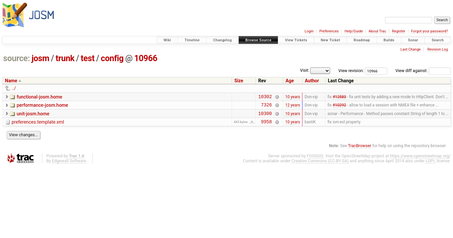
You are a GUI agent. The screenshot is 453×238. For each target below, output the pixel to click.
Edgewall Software (69, 164)
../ (14, 88)
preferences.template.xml (38, 125)
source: (16, 58)
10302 (265, 97)
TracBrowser (359, 149)
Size (238, 80)
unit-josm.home (33, 115)
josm (40, 58)
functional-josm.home (39, 96)
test (87, 58)
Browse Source (258, 40)
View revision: (351, 70)
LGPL (430, 164)
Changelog (222, 40)
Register (398, 31)
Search (438, 40)
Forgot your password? (429, 31)
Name (11, 80)
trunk (65, 58)
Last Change (410, 49)
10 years (292, 97)
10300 (265, 116)
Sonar (413, 40)
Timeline (192, 40)
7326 (266, 106)
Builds (389, 40)
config (112, 58)
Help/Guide (354, 31)
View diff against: (423, 70)
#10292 (339, 106)
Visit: (304, 70)
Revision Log (437, 49)
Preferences (329, 31)
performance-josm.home (42, 106)
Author (312, 80)
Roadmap (362, 40)
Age (289, 80)
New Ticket (330, 40)
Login (309, 31)
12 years (292, 106)
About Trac (377, 31)
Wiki (167, 40)
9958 (266, 125)
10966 (145, 58)
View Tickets (296, 40)
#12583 (339, 97)
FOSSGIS (315, 159)
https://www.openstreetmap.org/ (420, 159)
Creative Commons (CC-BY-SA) (320, 164)
